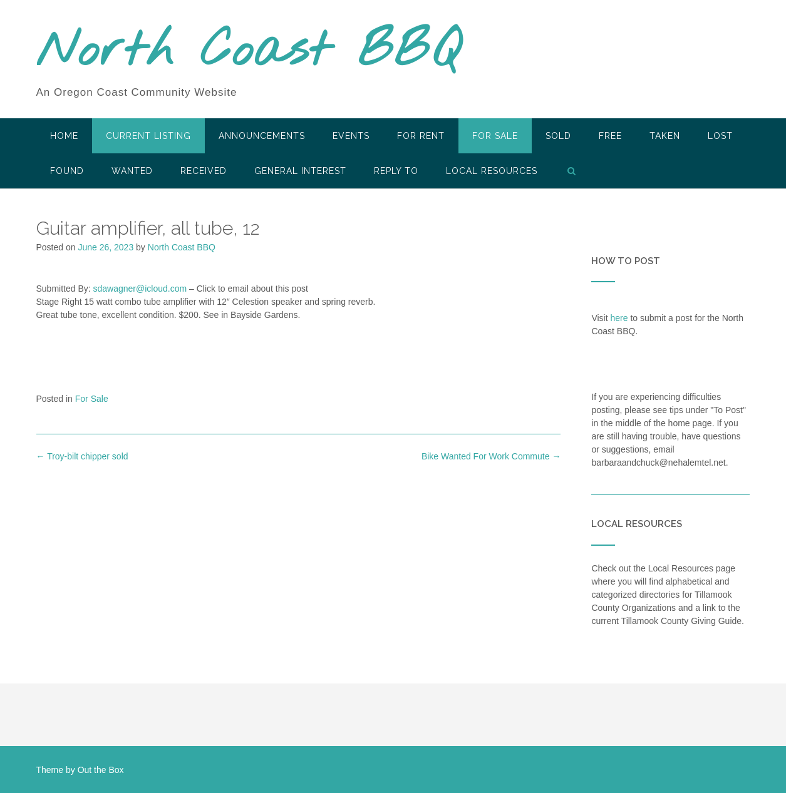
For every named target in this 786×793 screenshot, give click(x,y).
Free (610, 136)
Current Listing (148, 136)
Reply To (396, 171)
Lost (720, 136)
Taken (664, 136)
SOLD (558, 136)
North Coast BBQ (248, 51)
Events (351, 136)
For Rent (421, 136)
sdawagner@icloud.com (140, 289)
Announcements (262, 136)
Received (203, 171)
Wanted (132, 171)
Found (67, 171)
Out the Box (101, 770)
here (619, 318)
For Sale (495, 136)
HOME (64, 136)
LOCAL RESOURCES (491, 171)
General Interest (300, 171)
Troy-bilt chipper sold (82, 456)
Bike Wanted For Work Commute (491, 456)
